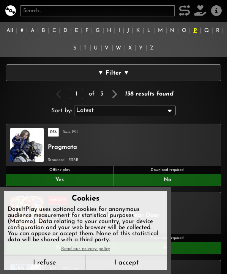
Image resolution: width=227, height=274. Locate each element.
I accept (126, 262)
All (9, 30)
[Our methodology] (184, 11)
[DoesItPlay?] (10, 11)
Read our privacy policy (85, 249)
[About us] (216, 11)
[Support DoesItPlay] (200, 11)
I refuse (44, 262)
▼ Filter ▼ (113, 73)
